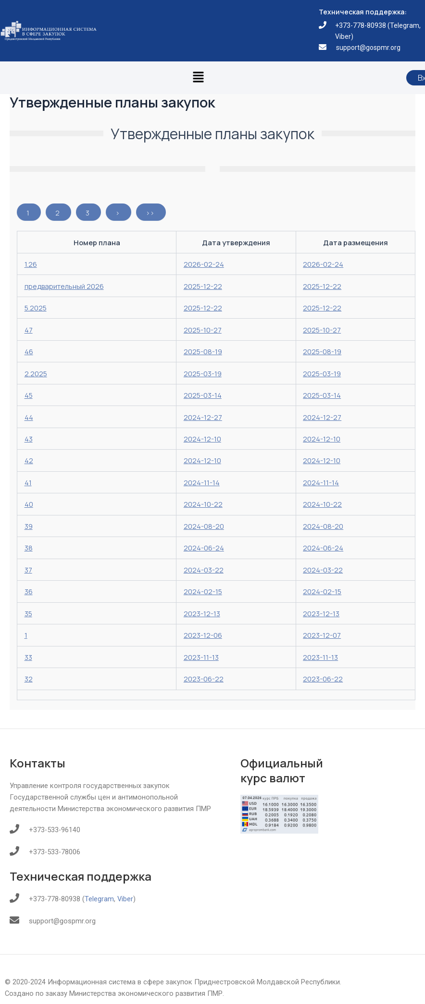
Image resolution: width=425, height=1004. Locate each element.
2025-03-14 (203, 395)
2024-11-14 (202, 482)
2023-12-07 (322, 635)
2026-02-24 (204, 264)
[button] (198, 77)
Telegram (404, 25)
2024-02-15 (203, 591)
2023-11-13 (201, 657)
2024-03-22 (204, 569)
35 (28, 613)
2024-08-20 (204, 526)
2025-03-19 (203, 373)
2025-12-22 (203, 286)
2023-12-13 (202, 613)
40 (29, 504)
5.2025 (36, 307)
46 (29, 351)
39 (29, 526)
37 (28, 569)
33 (28, 657)
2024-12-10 (202, 438)
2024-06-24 (204, 547)
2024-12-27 (203, 417)
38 (29, 547)
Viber (343, 36)
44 (29, 417)
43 (29, 438)
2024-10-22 (203, 504)
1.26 (31, 264)
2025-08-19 (203, 351)
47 (29, 330)
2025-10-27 (203, 330)
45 (29, 395)
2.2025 (36, 373)
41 (28, 482)
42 (29, 460)
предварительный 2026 (64, 286)
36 (29, 591)
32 (29, 678)
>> (150, 212)
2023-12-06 (203, 635)
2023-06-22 (204, 678)
